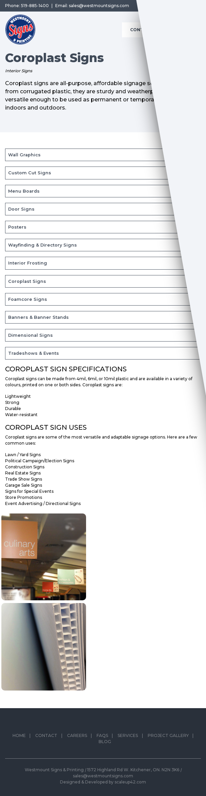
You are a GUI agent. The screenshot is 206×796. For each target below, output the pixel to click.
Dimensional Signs (30, 335)
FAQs (102, 738)
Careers (77, 738)
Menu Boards (24, 191)
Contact (46, 738)
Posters (17, 227)
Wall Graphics (24, 154)
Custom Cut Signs (29, 172)
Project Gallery (168, 738)
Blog (105, 744)
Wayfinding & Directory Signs (42, 245)
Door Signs (21, 209)
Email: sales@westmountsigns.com (92, 5)
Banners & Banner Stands (38, 317)
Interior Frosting (27, 263)
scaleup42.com (130, 781)
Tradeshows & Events (33, 353)
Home (19, 738)
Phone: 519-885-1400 (27, 5)
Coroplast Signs (27, 281)
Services (128, 738)
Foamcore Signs (27, 299)
